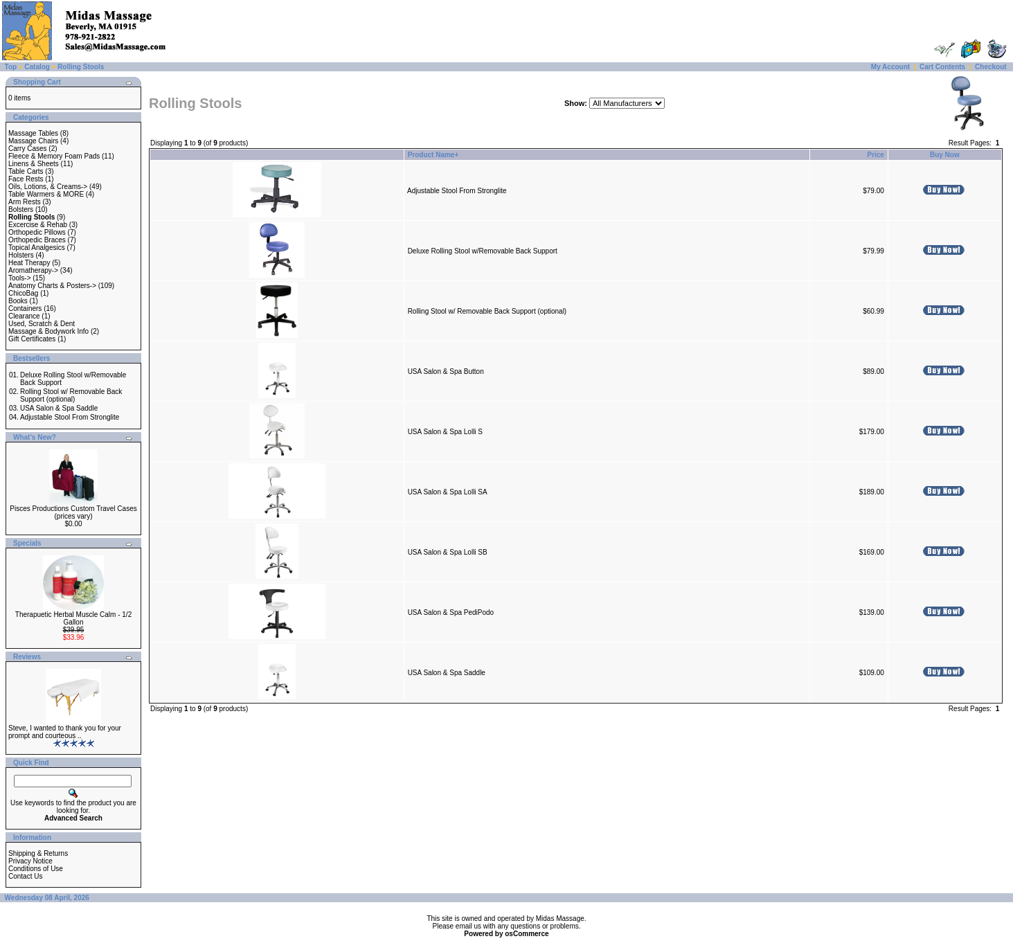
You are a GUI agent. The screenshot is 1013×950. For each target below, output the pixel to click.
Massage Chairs (33, 141)
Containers (25, 308)
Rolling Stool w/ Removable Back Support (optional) (71, 395)
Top (11, 67)
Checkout (991, 67)
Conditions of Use (35, 868)
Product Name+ (433, 155)
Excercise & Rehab (37, 224)
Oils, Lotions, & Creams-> (47, 186)
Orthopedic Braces (37, 240)
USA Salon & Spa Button (446, 371)
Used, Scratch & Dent (41, 324)
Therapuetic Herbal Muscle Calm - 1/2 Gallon (73, 618)
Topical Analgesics (36, 247)
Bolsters (20, 209)
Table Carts (26, 171)
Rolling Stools (80, 67)
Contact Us (25, 876)
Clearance (24, 316)
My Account (890, 67)
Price (875, 155)
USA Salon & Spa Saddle (59, 408)
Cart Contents (942, 67)
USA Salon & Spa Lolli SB (447, 552)
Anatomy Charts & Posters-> (52, 285)
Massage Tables (33, 133)
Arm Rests (24, 202)
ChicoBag (23, 293)
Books (18, 301)
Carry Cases (27, 148)
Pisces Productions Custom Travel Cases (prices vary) (73, 512)
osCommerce (526, 934)
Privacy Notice (30, 861)
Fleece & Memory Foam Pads (54, 156)
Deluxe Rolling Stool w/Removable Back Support (482, 251)
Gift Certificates (31, 339)
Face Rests (26, 179)
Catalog (37, 67)
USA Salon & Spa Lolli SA (447, 492)
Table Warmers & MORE (46, 194)
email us (468, 926)
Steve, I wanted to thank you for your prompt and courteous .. (64, 732)
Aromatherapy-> (33, 270)
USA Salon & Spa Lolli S (445, 432)
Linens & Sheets (33, 164)
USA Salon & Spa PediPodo (451, 612)
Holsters (21, 255)
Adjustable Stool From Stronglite (69, 417)
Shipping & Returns (38, 853)
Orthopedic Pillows (37, 232)
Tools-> (19, 278)
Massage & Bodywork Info (48, 331)
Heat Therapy (29, 263)
